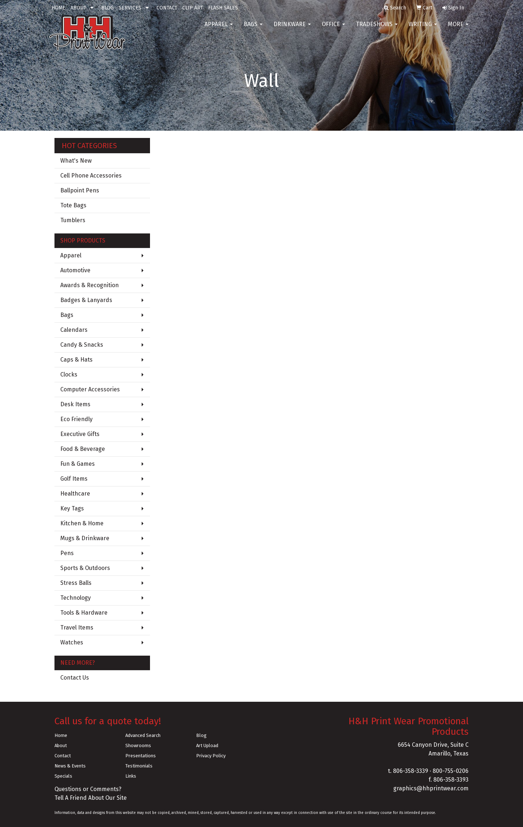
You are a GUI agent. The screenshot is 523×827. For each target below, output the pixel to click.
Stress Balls (76, 582)
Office (333, 28)
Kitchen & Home (82, 523)
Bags (253, 28)
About (60, 745)
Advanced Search (143, 735)
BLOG (107, 8)
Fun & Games (77, 463)
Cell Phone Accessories (91, 175)
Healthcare (75, 493)
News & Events (70, 766)
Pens (67, 553)
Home (60, 735)
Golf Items (74, 478)
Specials (63, 776)
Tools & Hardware (84, 612)
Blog (201, 735)
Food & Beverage (82, 448)
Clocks (68, 374)
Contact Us (74, 677)
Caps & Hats (76, 359)
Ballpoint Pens (79, 190)
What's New (76, 160)
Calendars (74, 329)
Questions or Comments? (87, 789)
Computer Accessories (90, 389)
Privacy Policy (211, 755)
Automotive (75, 270)
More (458, 28)
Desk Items (75, 404)
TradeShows (377, 28)
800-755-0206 (451, 770)
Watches (71, 642)
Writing (423, 28)
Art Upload (207, 745)
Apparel (218, 28)
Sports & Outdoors (85, 568)
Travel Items (76, 627)
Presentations (140, 755)
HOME (58, 8)
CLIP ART (192, 8)
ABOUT (78, 8)
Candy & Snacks (81, 344)
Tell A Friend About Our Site (90, 797)
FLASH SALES (223, 8)
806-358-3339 (410, 770)
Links (130, 776)
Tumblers (72, 220)
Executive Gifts (80, 434)
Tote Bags (73, 205)
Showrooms (138, 745)
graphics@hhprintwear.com (431, 788)
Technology (75, 597)
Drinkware (292, 28)
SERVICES (130, 8)
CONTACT (167, 8)
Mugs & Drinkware (84, 538)
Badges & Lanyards (86, 300)
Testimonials (139, 766)
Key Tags (72, 508)
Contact (62, 755)
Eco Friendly (76, 419)
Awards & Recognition (89, 285)
